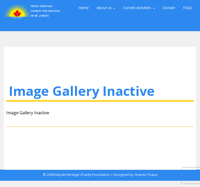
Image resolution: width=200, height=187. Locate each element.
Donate (168, 7)
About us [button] (106, 7)
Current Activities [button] (139, 7)
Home (83, 7)
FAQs (187, 7)
